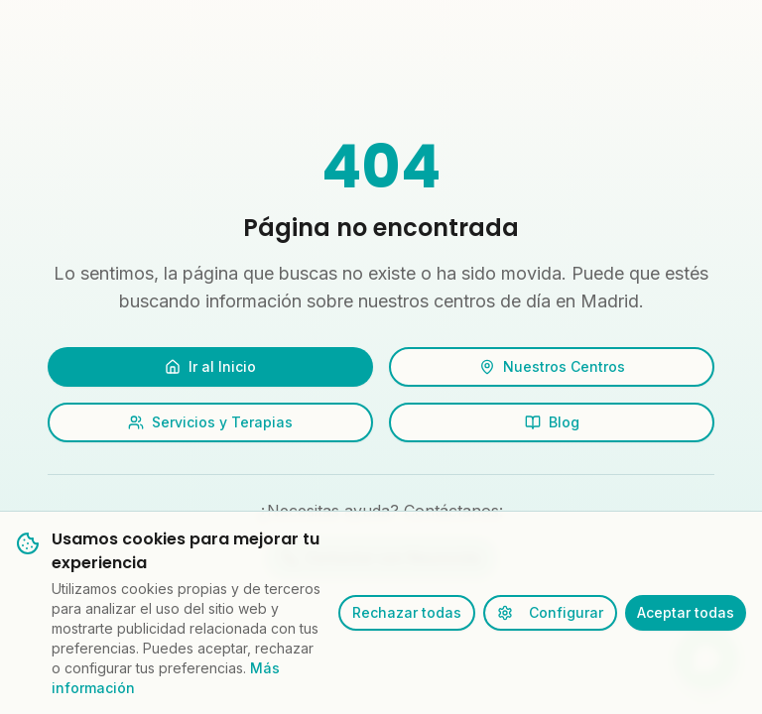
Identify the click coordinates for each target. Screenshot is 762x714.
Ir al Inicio (210, 366)
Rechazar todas (406, 612)
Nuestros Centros (552, 366)
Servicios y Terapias (210, 422)
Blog (552, 422)
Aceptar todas (685, 612)
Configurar (550, 612)
